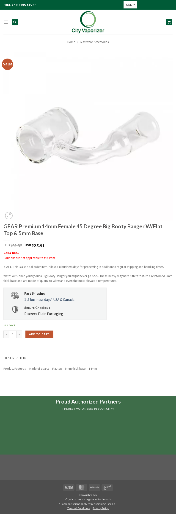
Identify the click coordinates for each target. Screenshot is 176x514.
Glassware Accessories (94, 42)
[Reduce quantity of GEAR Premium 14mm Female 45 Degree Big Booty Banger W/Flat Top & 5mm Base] (6, 334)
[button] (5, 22)
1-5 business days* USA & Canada (49, 299)
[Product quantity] (13, 334)
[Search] (15, 22)
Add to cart (39, 334)
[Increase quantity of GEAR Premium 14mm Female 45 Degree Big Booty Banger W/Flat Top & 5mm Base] (19, 334)
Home (71, 42)
